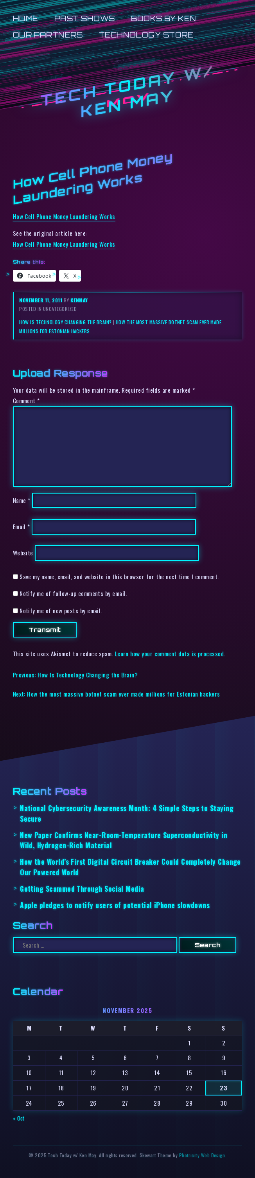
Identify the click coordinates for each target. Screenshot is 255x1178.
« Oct (19, 1118)
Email (21, 527)
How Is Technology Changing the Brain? (65, 322)
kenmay (79, 300)
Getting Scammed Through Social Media (82, 889)
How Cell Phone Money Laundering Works (64, 216)
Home (25, 18)
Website (23, 553)
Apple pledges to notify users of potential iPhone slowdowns (115, 905)
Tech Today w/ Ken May (127, 90)
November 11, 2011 (41, 300)
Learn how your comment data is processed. (170, 653)
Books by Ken (163, 18)
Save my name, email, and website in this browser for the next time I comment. (119, 576)
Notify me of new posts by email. (61, 610)
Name (22, 500)
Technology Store (146, 34)
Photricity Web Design (202, 1155)
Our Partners (48, 34)
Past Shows (84, 18)
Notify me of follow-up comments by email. (73, 593)
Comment (26, 400)
